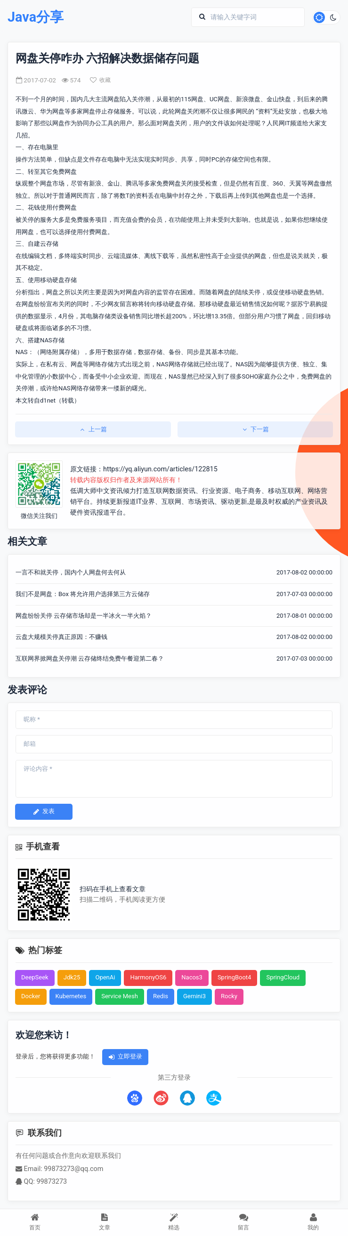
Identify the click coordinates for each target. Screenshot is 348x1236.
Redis (160, 996)
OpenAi (105, 977)
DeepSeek (35, 977)
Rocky (229, 996)
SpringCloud (282, 977)
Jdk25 (72, 977)
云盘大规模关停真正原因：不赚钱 (61, 636)
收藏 (100, 80)
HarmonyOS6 (148, 977)
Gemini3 (194, 996)
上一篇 (93, 429)
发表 (44, 811)
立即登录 (125, 1056)
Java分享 (36, 17)
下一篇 (255, 429)
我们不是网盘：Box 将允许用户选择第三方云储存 (83, 594)
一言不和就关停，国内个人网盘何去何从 (71, 572)
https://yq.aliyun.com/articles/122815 (160, 469)
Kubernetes (71, 996)
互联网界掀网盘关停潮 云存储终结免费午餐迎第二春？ (90, 658)
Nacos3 (191, 977)
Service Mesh (119, 996)
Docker (30, 996)
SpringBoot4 (234, 977)
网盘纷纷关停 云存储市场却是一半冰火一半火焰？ (84, 615)
